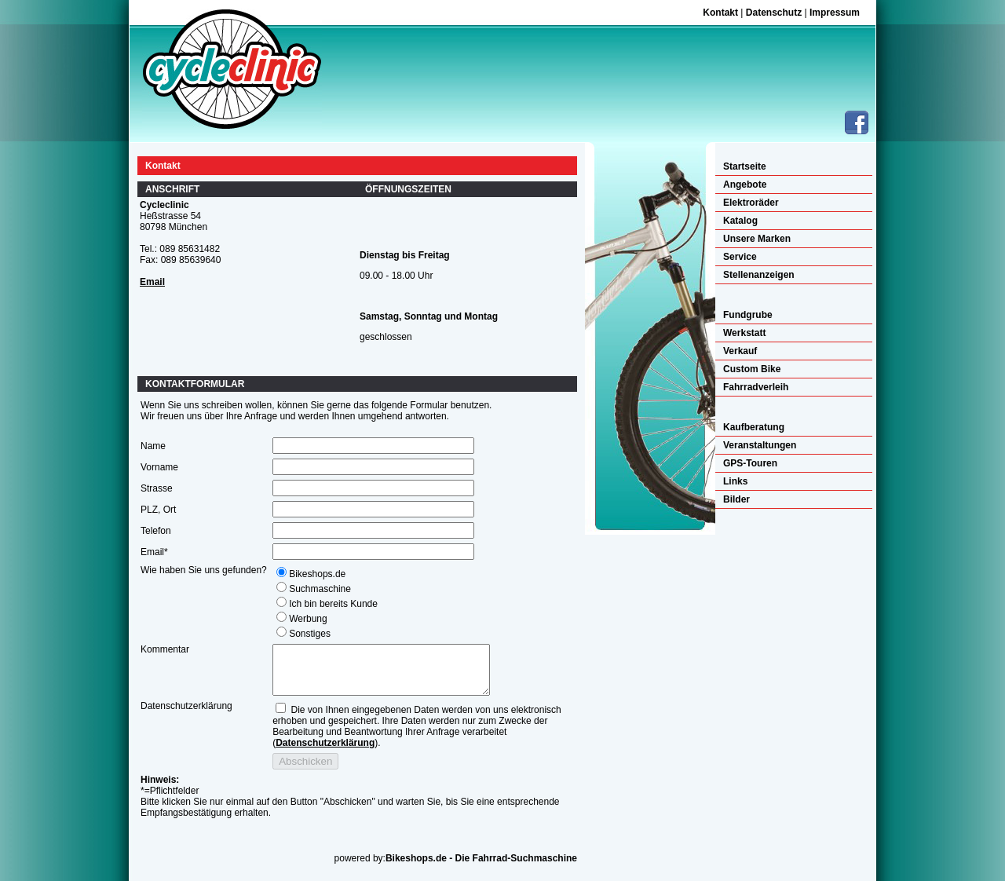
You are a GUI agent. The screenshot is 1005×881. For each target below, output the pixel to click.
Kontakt (720, 12)
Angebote (744, 184)
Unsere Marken (757, 238)
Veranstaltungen (759, 445)
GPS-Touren (750, 463)
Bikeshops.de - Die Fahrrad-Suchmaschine (481, 867)
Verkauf (740, 350)
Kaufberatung (753, 427)
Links (735, 481)
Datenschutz (774, 12)
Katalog (740, 220)
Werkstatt (744, 332)
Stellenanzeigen (759, 274)
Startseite (744, 166)
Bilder (736, 499)
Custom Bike (751, 369)
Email (152, 281)
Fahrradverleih (755, 387)
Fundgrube (748, 314)
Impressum (834, 12)
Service (740, 256)
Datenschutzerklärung (325, 752)
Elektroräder (751, 202)
